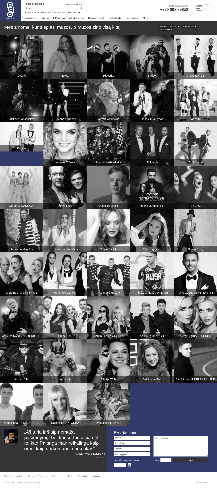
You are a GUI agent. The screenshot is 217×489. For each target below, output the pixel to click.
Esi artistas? (83, 476)
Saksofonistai (115, 18)
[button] (132, 454)
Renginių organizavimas (13, 476)
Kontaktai (96, 476)
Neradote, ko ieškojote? (74, 4)
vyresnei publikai (188, 26)
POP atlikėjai (59, 18)
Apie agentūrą (57, 476)
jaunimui (162, 26)
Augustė (77, 12)
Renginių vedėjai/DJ (97, 18)
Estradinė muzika (76, 18)
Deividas (43, 12)
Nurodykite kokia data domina (126, 460)
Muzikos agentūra (10, 10)
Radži (49, 12)
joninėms (173, 26)
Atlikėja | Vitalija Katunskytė (90, 453)
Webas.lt (205, 482)
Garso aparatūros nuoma (38, 476)
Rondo (27, 12)
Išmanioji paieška (34, 3)
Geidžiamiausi (31, 18)
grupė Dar (56, 12)
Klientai (70, 476)
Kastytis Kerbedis (66, 12)
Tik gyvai (45, 18)
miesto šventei (164, 30)
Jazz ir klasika (132, 18)
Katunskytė (35, 12)
